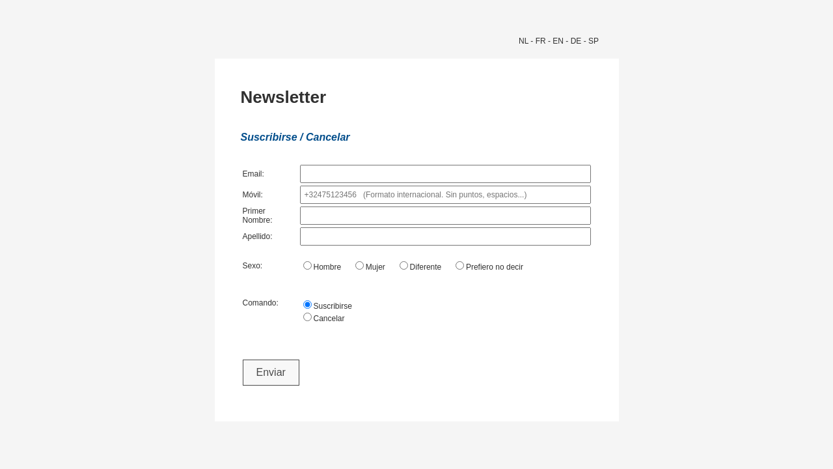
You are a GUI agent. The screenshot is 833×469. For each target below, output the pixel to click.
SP (593, 41)
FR (541, 41)
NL (523, 41)
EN (558, 41)
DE (576, 41)
